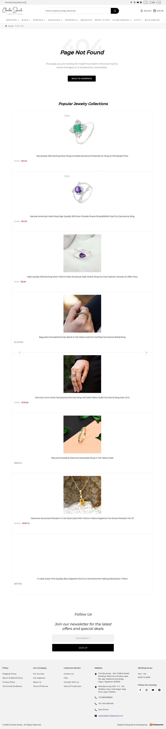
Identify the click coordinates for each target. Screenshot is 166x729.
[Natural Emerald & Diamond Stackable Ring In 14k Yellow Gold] (82, 443)
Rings (26, 20)
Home (10, 26)
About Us (37, 682)
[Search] (115, 11)
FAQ (66, 678)
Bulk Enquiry (152, 20)
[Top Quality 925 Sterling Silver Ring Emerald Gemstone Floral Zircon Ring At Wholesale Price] (82, 141)
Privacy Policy (9, 682)
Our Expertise (39, 678)
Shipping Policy (9, 674)
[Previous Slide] (20, 353)
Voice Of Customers (72, 686)
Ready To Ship (102, 20)
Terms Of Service (40, 686)
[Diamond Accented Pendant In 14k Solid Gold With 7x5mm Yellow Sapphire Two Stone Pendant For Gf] (82, 503)
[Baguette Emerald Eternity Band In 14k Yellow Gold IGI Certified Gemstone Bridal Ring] (82, 322)
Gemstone (12, 20)
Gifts (138, 20)
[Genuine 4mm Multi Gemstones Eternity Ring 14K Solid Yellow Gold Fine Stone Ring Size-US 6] (82, 383)
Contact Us (69, 674)
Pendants (71, 20)
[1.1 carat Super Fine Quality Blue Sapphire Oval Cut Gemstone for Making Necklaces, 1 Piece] (82, 564)
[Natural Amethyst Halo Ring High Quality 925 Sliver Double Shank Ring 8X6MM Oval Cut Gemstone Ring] (82, 201)
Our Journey (38, 674)
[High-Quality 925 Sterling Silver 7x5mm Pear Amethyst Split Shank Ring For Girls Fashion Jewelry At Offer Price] (82, 262)
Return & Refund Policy (13, 678)
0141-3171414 (103, 709)
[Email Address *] (83, 638)
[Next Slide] (146, 353)
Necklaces (55, 20)
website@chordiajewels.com (110, 716)
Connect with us (71, 682)
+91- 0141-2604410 (106, 703)
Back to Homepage (82, 79)
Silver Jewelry (122, 20)
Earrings (39, 20)
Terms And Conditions (12, 686)
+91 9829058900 (105, 697)
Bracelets (86, 20)
